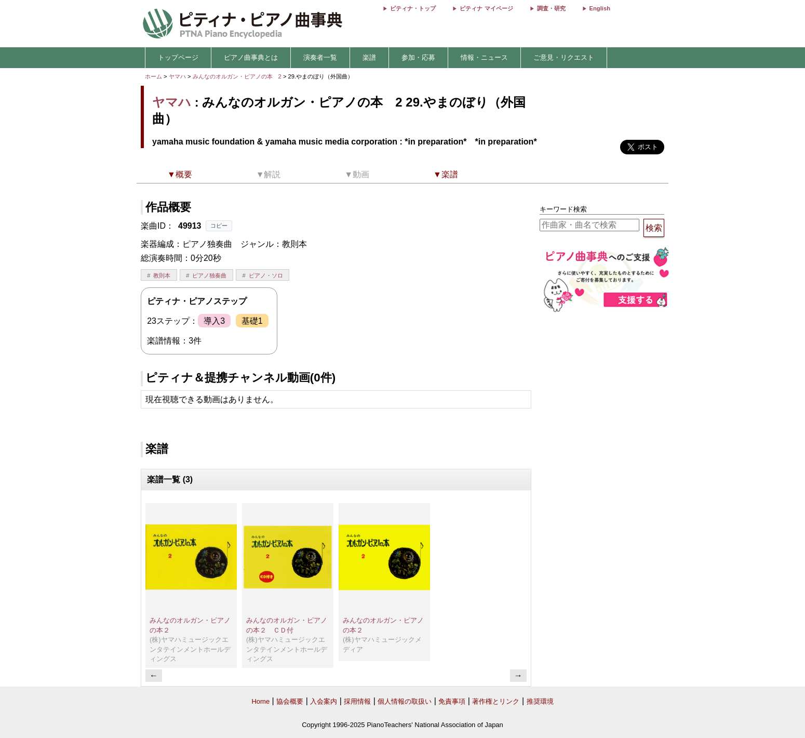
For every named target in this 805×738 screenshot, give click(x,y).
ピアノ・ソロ (266, 275)
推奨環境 (540, 701)
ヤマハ (177, 76)
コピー (218, 225)
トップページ (178, 57)
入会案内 (323, 701)
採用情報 (357, 701)
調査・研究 (551, 8)
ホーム (153, 76)
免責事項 (451, 701)
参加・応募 (418, 57)
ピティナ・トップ (413, 8)
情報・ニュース (484, 57)
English (599, 8)
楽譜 (369, 57)
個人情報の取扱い (405, 701)
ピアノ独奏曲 (209, 275)
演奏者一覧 (320, 57)
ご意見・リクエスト (563, 57)
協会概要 (289, 701)
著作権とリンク (495, 701)
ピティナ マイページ (486, 8)
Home (260, 701)
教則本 (161, 275)
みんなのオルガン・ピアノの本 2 (238, 76)
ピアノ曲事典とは (251, 57)
